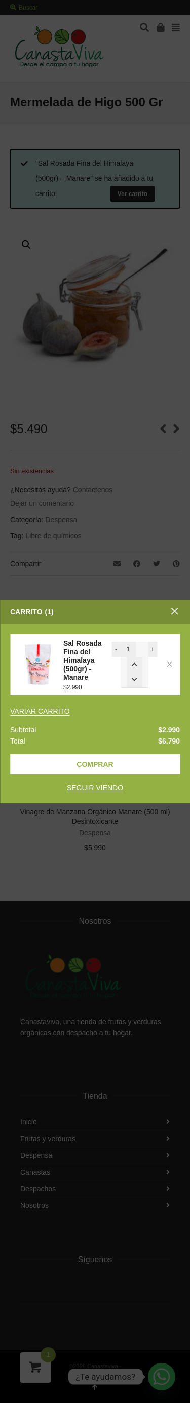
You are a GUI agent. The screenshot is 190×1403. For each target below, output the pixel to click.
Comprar (95, 764)
